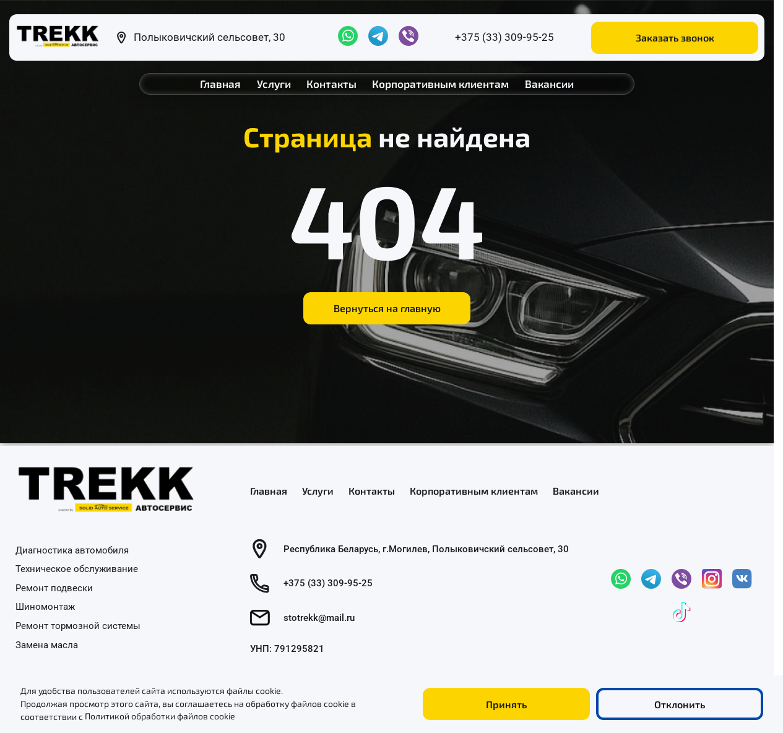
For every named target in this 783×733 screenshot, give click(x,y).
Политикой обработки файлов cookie (160, 716)
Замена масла (46, 644)
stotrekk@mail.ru (319, 617)
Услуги (274, 83)
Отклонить (679, 704)
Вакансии (549, 83)
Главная (220, 83)
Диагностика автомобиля (72, 549)
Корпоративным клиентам (440, 83)
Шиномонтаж (45, 606)
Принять (506, 704)
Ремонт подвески (54, 587)
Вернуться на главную (387, 308)
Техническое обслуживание (76, 569)
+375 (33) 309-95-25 (504, 37)
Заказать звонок (675, 37)
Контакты (331, 83)
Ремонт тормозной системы (78, 625)
